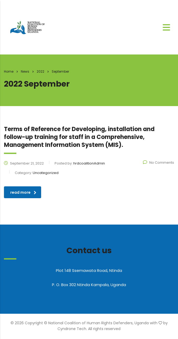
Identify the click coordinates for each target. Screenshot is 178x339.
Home (8, 71)
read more (23, 192)
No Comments (158, 162)
